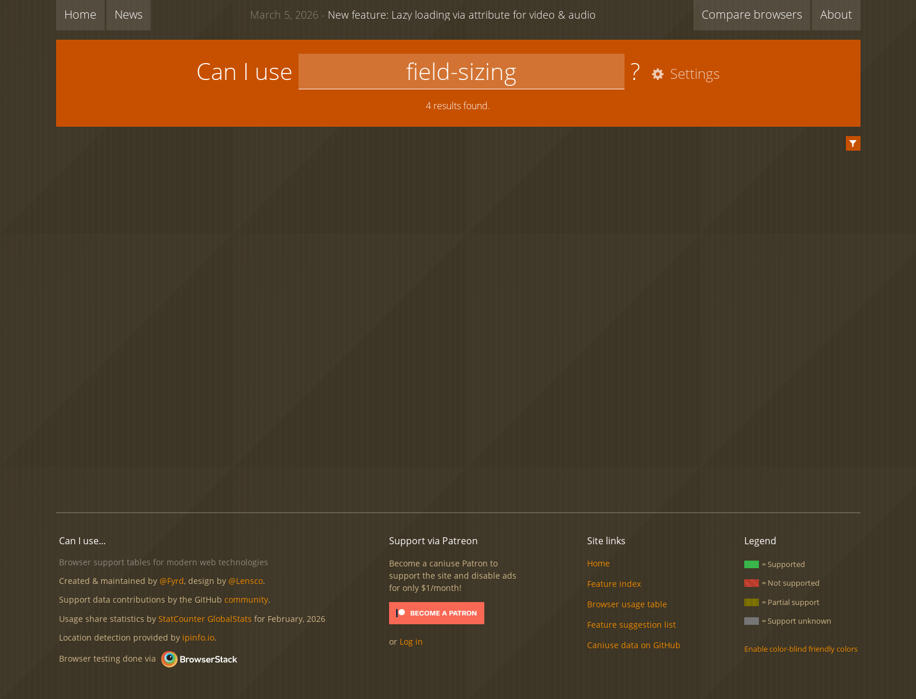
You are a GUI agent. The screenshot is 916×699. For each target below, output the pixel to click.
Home (80, 14)
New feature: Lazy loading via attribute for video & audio (423, 14)
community (246, 599)
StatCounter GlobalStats (205, 618)
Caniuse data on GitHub (634, 645)
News (128, 14)
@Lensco (245, 580)
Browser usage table (627, 604)
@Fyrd (171, 580)
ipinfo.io (198, 637)
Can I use (244, 71)
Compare (752, 14)
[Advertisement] (458, 463)
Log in (411, 641)
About (836, 14)
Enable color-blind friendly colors (801, 649)
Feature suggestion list (631, 624)
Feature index (614, 583)
